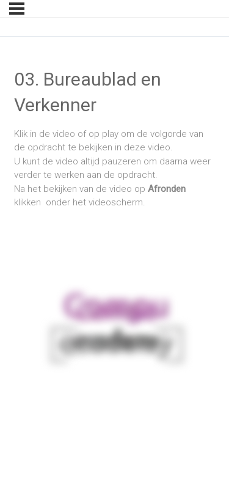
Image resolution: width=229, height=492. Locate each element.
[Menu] (17, 8)
